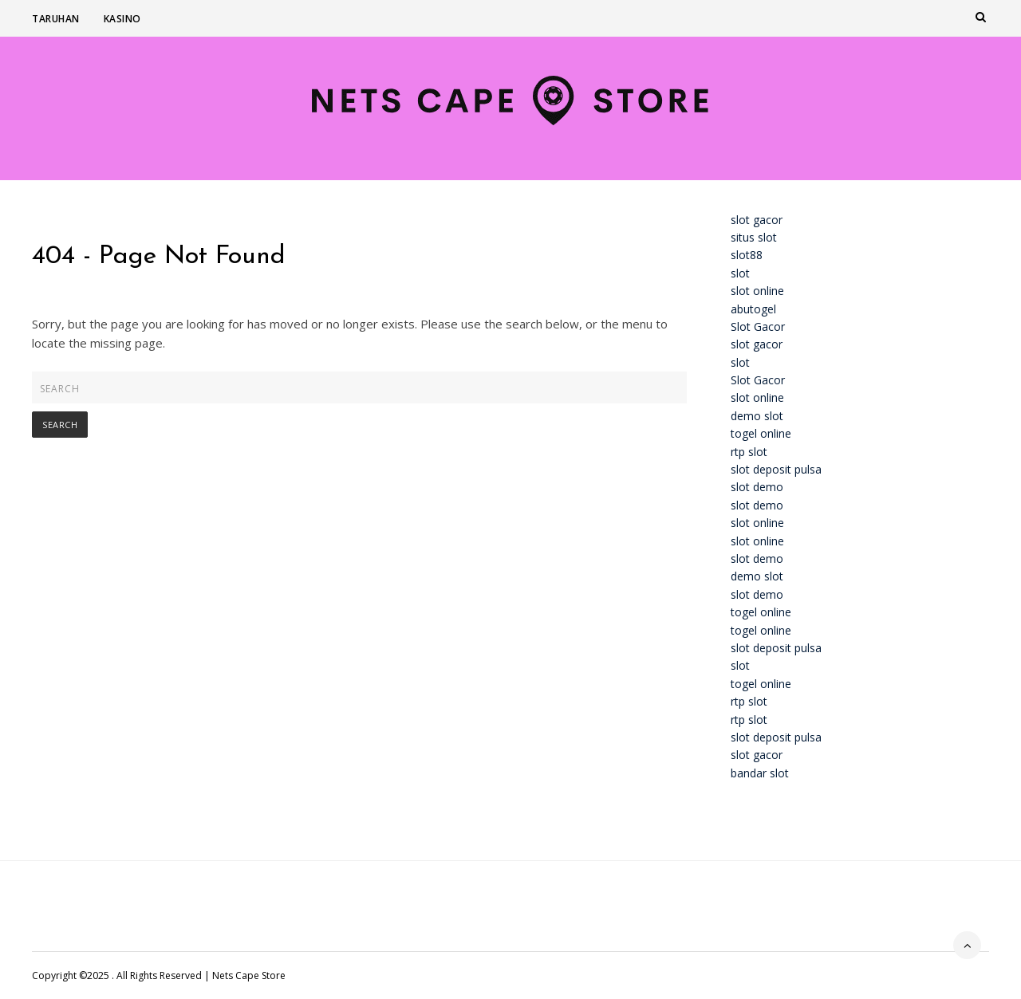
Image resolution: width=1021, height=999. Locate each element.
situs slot (754, 237)
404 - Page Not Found (159, 256)
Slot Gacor (758, 326)
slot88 (747, 254)
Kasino (122, 19)
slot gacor (757, 219)
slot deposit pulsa (776, 469)
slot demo (757, 486)
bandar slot (760, 773)
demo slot (757, 415)
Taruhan (56, 19)
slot (740, 273)
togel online (761, 433)
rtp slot (749, 451)
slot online (757, 290)
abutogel (753, 309)
